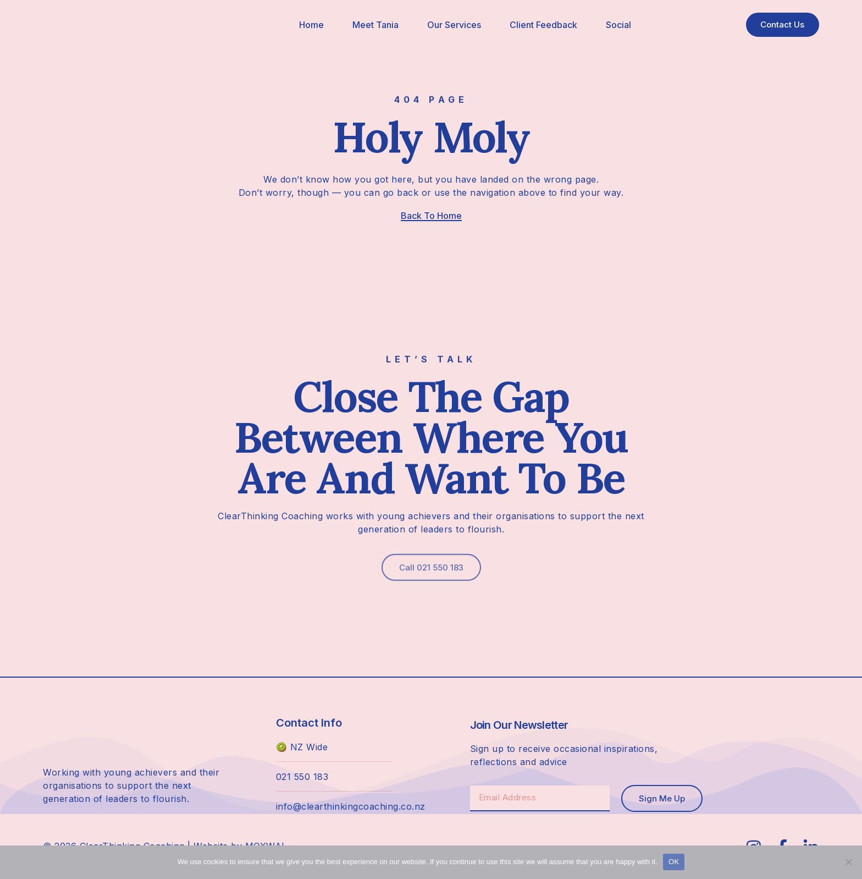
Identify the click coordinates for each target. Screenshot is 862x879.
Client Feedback (539, 24)
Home (307, 24)
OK (673, 862)
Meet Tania (372, 24)
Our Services (450, 24)
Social (614, 24)
